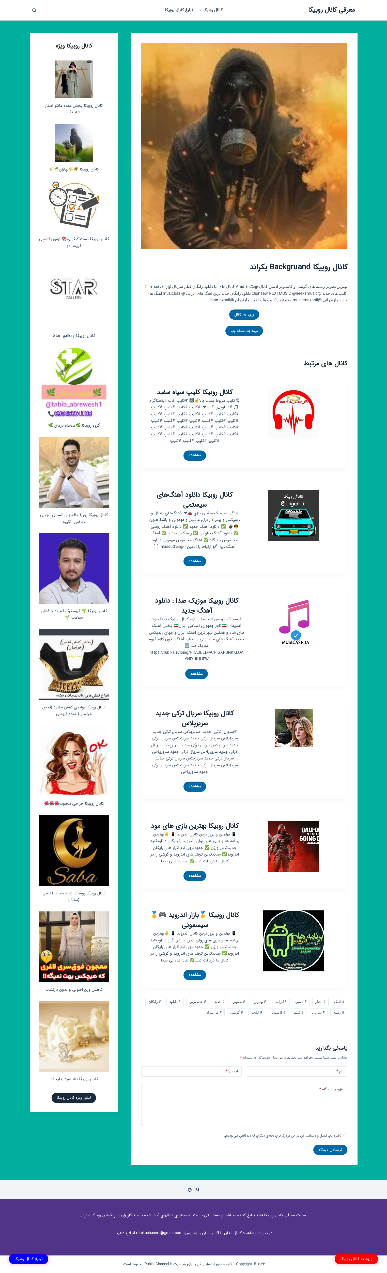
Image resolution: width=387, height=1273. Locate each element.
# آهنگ (339, 1002)
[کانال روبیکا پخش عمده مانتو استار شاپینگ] (74, 79)
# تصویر (239, 1002)
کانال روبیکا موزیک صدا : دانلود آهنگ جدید (196, 606)
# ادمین (301, 1002)
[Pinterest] (190, 1190)
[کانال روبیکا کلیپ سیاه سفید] (293, 412)
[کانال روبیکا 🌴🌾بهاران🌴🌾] (74, 143)
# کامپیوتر (278, 1012)
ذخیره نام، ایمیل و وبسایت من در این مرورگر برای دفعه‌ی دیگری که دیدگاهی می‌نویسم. (283, 1135)
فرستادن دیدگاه (330, 1150)
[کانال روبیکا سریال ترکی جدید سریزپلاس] (294, 727)
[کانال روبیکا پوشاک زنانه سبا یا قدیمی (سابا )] (74, 850)
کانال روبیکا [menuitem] (210, 10)
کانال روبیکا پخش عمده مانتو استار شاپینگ (74, 108)
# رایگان (154, 1002)
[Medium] (197, 1190)
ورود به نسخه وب (244, 331)
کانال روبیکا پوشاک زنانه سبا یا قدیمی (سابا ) (73, 896)
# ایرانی (281, 1002)
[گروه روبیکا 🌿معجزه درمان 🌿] (74, 383)
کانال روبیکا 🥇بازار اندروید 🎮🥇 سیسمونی (194, 920)
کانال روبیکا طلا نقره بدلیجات (74, 1079)
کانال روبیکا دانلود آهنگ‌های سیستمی (195, 500)
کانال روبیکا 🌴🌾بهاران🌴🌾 (74, 169)
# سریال (318, 1012)
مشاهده (193, 456)
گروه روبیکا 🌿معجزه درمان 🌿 (74, 425)
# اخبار (320, 1002)
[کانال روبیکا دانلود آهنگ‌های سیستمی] (293, 515)
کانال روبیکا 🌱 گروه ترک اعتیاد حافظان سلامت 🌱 (74, 614)
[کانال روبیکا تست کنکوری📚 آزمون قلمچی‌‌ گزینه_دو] (74, 206)
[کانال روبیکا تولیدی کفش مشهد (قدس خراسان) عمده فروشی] (74, 664)
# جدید (219, 1002)
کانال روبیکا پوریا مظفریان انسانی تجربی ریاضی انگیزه (74, 518)
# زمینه (338, 1012)
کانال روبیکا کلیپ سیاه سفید (195, 392)
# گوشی (236, 1012)
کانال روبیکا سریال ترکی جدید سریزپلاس (195, 718)
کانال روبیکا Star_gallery (74, 336)
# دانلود (175, 1002)
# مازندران (214, 1012)
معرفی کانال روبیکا (331, 10)
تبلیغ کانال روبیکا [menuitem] (179, 10)
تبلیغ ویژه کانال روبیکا (74, 1098)
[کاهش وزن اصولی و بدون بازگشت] (74, 946)
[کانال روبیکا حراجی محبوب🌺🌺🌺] (74, 761)
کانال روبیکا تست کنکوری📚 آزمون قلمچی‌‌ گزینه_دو (74, 242)
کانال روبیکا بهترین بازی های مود (195, 826)
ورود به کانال (244, 315)
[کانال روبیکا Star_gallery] (74, 293)
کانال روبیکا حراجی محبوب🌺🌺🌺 (74, 803)
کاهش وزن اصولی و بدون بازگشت (74, 989)
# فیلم (298, 1012)
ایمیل (232, 1071)
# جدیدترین (197, 1002)
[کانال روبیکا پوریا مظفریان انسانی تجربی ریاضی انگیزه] (74, 472)
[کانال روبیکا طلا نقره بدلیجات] (74, 1036)
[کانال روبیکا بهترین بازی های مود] (293, 846)
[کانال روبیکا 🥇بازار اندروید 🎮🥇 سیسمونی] (293, 940)
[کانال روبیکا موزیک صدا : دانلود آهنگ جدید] (295, 621)
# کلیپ (257, 1012)
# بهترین (260, 1002)
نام (340, 1071)
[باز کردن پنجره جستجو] (34, 10)
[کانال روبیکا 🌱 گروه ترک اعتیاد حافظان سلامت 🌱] (74, 568)
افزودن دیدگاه (331, 1089)
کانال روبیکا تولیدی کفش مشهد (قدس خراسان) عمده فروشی (73, 710)
